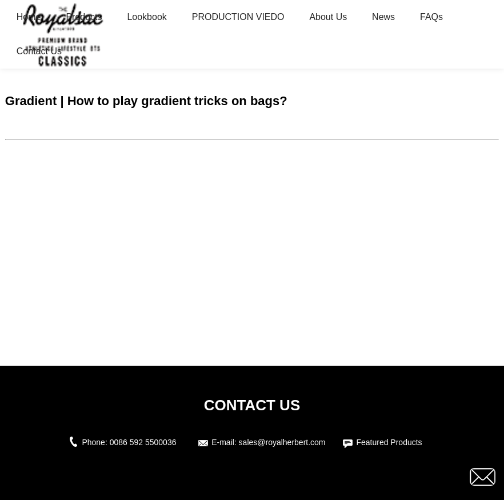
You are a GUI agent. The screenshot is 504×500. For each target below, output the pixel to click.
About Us (328, 17)
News (383, 17)
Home (29, 17)
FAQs (431, 17)
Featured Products (389, 442)
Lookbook (146, 17)
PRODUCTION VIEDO (238, 17)
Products (84, 17)
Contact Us (39, 51)
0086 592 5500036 (145, 442)
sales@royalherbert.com (282, 442)
